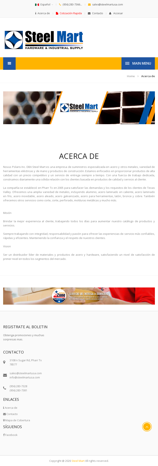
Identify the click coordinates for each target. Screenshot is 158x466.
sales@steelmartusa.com (105, 4)
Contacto (95, 13)
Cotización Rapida (69, 13)
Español (42, 4)
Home (131, 76)
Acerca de (42, 13)
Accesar (116, 13)
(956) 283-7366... (70, 4)
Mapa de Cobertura (16, 420)
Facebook (10, 435)
